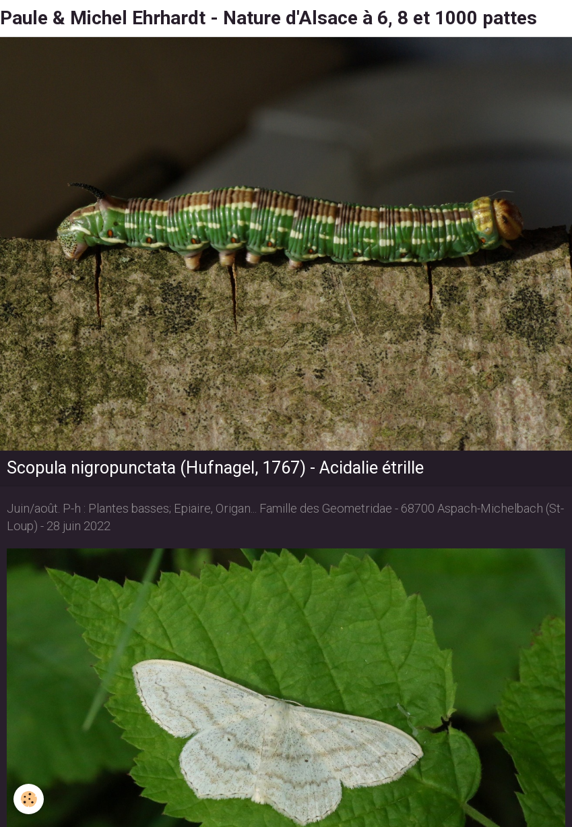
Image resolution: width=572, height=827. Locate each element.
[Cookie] (28, 799)
